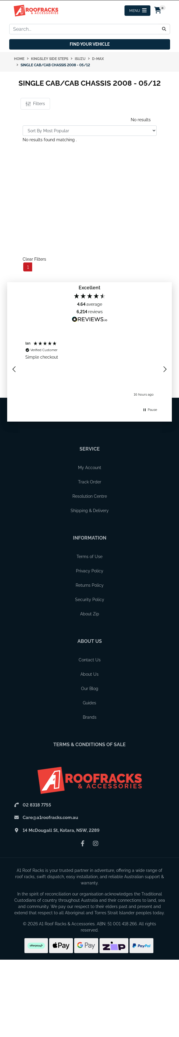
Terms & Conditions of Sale (89, 744)
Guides (89, 702)
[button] (14, 369)
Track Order (89, 482)
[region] (89, 369)
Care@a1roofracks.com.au (50, 817)
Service (90, 449)
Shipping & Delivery (90, 510)
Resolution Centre (89, 496)
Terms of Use (89, 556)
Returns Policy (90, 585)
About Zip (89, 614)
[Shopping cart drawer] (158, 11)
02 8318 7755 (37, 805)
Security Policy (89, 599)
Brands (89, 717)
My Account (89, 467)
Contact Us (90, 659)
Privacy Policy (89, 571)
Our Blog (89, 688)
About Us (89, 641)
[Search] (164, 29)
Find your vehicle (90, 44)
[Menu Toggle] (137, 10)
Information (89, 538)
